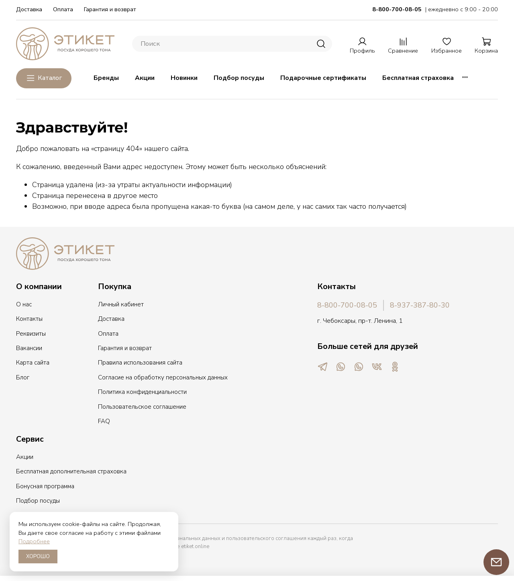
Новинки (184, 77)
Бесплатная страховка (418, 77)
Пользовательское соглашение (142, 407)
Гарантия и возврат (110, 9)
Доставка (29, 9)
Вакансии (29, 348)
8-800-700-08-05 (347, 305)
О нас (24, 304)
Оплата (63, 9)
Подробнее (34, 541)
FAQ (104, 421)
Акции (145, 77)
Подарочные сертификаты (323, 77)
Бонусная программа (45, 486)
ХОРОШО (38, 556)
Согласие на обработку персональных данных (163, 377)
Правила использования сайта (140, 363)
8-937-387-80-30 (420, 305)
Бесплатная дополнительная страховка (71, 471)
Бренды (106, 77)
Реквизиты (31, 334)
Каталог (44, 78)
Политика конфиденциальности (142, 392)
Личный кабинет (121, 304)
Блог (22, 377)
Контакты (29, 319)
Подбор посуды (239, 77)
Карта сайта (32, 363)
